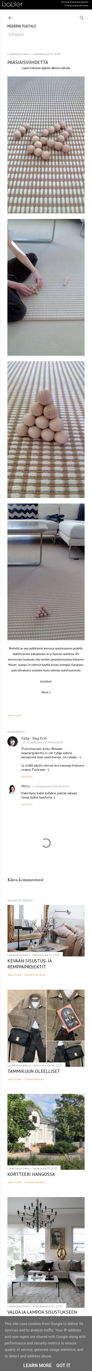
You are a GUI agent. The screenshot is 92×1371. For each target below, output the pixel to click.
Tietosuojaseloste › (77, 5)
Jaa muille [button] (14, 715)
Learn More (37, 1365)
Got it (63, 1365)
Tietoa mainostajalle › (75, 2)
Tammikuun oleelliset (33, 1071)
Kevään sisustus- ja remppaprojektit (29, 964)
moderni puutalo (21, 26)
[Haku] (82, 16)
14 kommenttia (35, 975)
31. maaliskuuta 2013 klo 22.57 (43, 742)
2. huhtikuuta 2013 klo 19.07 (51, 786)
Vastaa (27, 776)
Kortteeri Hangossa (31, 1174)
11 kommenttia (34, 1079)
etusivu (16, 35)
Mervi (25, 786)
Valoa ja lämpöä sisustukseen (42, 1312)
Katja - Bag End (33, 738)
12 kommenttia (35, 1182)
